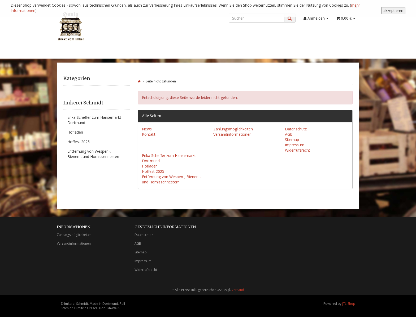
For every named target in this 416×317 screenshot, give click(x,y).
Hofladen (150, 166)
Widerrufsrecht (297, 150)
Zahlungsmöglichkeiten (233, 128)
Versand (238, 290)
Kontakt (148, 134)
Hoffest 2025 (153, 171)
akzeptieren (393, 10)
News (147, 128)
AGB (289, 134)
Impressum (294, 144)
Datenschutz (296, 128)
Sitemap (292, 139)
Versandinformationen (232, 134)
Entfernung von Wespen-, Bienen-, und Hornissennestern (171, 179)
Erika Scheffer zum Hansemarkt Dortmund (94, 120)
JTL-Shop (348, 303)
